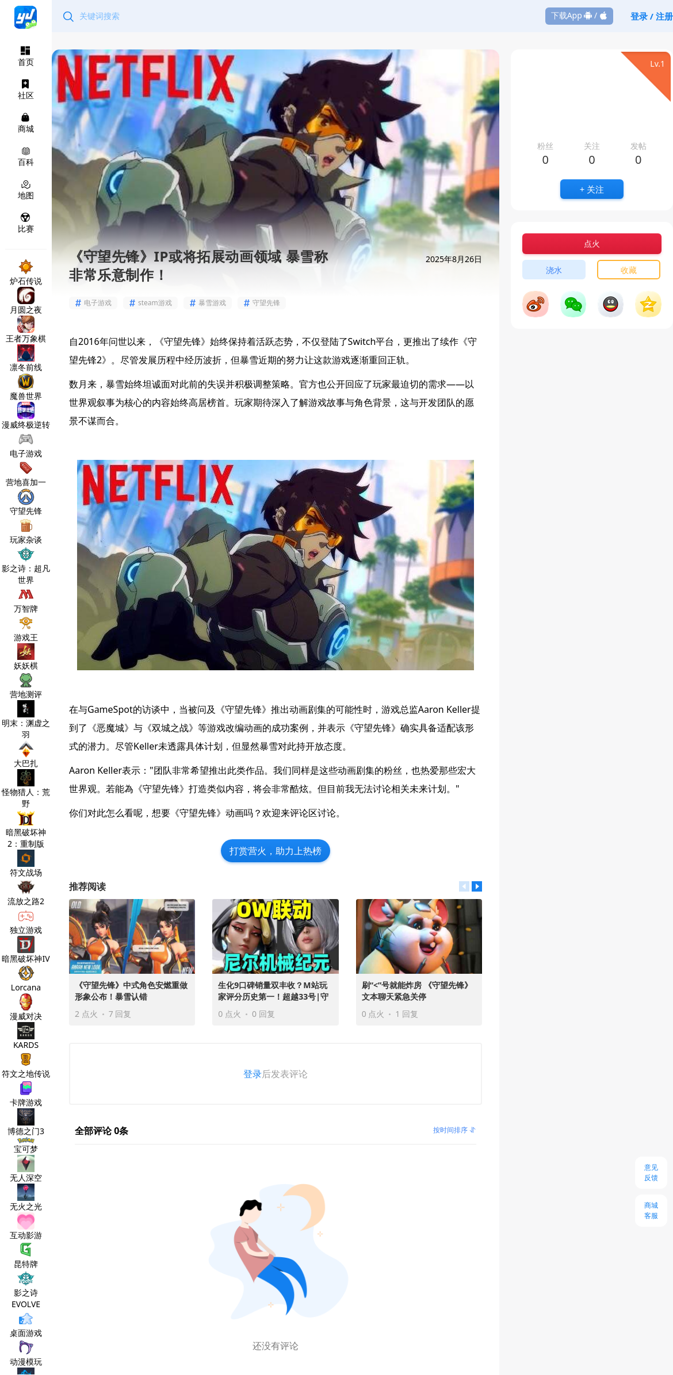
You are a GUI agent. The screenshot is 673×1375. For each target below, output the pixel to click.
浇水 (554, 269)
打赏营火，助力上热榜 (276, 850)
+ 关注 (592, 189)
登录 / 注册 (651, 16)
